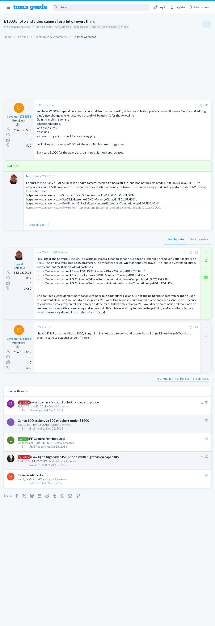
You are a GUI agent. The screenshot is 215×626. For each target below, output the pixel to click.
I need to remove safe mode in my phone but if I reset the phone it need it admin (182, 242)
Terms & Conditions (147, 620)
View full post (37, 229)
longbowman (26, 484)
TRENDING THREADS (162, 228)
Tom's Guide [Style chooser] (180, 602)
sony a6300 (110, 26)
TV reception (170, 266)
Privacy (118, 620)
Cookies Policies (91, 620)
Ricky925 (24, 447)
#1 (139, 105)
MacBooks (161, 399)
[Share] (133, 105)
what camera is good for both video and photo (65, 443)
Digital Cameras (59, 447)
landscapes (81, 26)
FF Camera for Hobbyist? (47, 480)
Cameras (65, 26)
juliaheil (33, 451)
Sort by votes (131, 243)
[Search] (101, 7)
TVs (157, 277)
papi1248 (24, 466)
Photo (96, 26)
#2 (128, 256)
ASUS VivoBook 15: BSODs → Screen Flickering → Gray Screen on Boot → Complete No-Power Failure (182, 290)
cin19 (32, 469)
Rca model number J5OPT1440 (182, 314)
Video (125, 26)
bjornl (30, 180)
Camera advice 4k (31, 516)
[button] (8, 7)
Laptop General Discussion (171, 351)
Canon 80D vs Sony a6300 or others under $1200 (53, 462)
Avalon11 (24, 502)
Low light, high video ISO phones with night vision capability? (76, 498)
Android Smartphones (62, 502)
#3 (128, 368)
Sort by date (108, 243)
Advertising (62, 620)
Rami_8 (22, 520)
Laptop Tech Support (168, 306)
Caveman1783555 (19, 26)
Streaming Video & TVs (169, 326)
